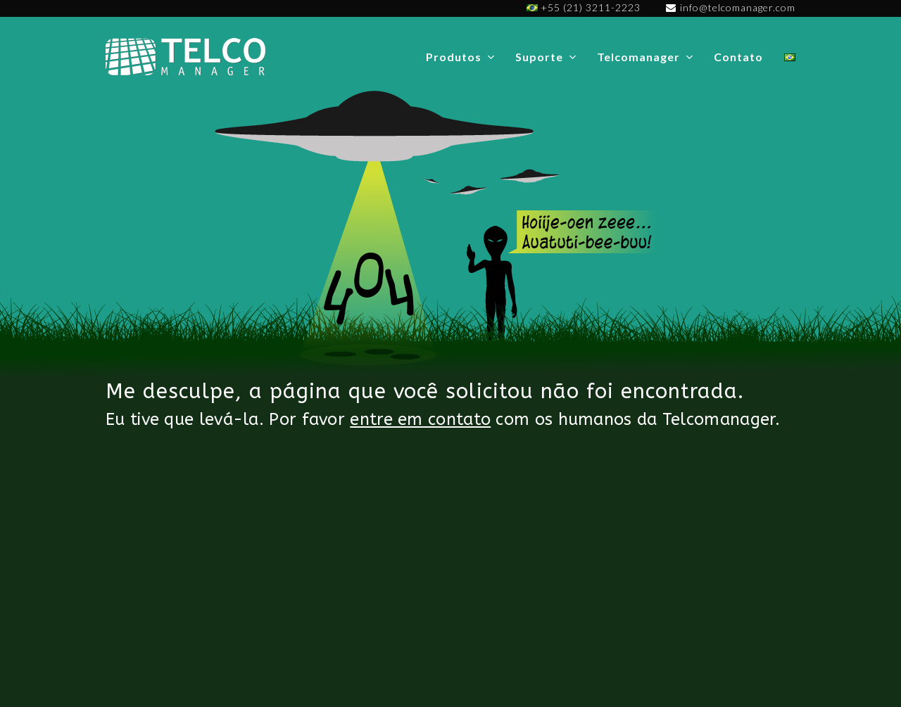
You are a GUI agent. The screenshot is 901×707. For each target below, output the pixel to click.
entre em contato (420, 419)
